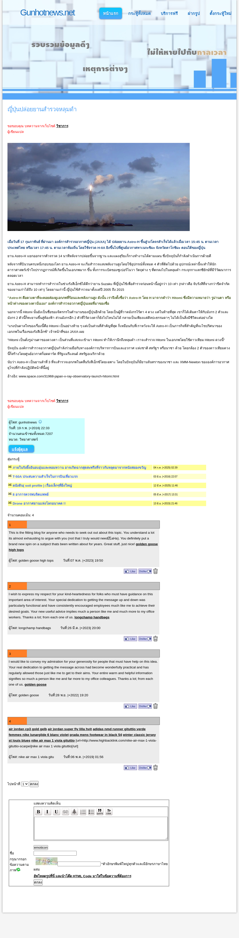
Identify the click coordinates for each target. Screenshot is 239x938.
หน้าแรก (110, 13)
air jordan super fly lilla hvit (70, 729)
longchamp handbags (91, 617)
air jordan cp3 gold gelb (28, 729)
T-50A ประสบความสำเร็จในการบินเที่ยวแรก (45, 476)
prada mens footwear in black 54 (96, 735)
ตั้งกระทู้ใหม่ (221, 13)
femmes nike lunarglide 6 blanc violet (39, 735)
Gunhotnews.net (47, 12)
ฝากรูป (194, 13)
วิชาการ (62, 126)
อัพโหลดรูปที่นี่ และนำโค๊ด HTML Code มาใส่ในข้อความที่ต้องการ (71, 891)
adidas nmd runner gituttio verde (119, 729)
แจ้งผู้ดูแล (20, 449)
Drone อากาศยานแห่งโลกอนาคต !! (39, 503)
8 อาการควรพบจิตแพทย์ (31, 494)
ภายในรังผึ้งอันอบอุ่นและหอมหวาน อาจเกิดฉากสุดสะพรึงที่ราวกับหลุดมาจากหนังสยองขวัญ (79, 467)
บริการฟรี (169, 13)
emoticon (30, 852)
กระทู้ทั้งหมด (139, 13)
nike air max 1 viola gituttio (53, 740)
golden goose (35, 684)
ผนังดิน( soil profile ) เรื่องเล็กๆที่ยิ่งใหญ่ (42, 485)
